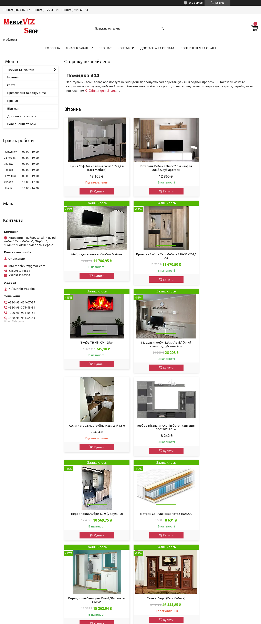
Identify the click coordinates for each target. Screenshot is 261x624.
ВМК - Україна (146, 532)
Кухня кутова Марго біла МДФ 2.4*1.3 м (95, 339)
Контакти (126, 48)
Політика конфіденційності (206, 620)
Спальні (12, 521)
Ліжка (10, 527)
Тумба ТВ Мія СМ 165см (161, 255)
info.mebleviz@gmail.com (26, 266)
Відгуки (13, 108)
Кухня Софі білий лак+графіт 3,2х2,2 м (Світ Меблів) (95, 167)
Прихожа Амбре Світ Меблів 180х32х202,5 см (95, 257)
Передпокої (15, 538)
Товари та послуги (20, 69)
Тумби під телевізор (21, 565)
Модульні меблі (17, 510)
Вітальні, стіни (16, 516)
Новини (13, 77)
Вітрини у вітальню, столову (27, 560)
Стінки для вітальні (103, 90)
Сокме (141, 521)
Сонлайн (142, 510)
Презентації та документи (26, 92)
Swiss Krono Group (149, 587)
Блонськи (143, 565)
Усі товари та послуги (238, 464)
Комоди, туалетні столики (25, 549)
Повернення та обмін (198, 48)
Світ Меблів (145, 516)
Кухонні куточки (18, 587)
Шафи (10, 543)
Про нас (105, 48)
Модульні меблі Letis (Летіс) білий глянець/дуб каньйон (227, 257)
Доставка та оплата (157, 48)
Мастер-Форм (146, 582)
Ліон (139, 527)
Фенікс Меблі (146, 549)
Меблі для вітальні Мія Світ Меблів (227, 171)
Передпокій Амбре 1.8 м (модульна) (227, 344)
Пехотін (142, 560)
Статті (11, 85)
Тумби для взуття (19, 571)
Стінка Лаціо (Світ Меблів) (227, 428)
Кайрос (141, 593)
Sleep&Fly (143, 543)
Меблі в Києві (77, 47)
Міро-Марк (144, 505)
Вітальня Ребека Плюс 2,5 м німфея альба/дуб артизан (161, 167)
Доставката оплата (85, 499)
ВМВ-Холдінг (146, 576)
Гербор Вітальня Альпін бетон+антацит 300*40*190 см (161, 340)
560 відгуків (195, 2)
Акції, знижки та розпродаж (26, 499)
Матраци (12, 582)
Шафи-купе (14, 576)
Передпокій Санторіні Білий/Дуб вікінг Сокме (161, 430)
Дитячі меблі (15, 532)
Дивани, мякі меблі (20, 505)
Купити (97, 191)
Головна (52, 48)
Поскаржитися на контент (172, 620)
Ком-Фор (143, 571)
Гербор (141, 499)
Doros (140, 598)
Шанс (140, 554)
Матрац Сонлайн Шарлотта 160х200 (95, 428)
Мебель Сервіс (147, 538)
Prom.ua (150, 616)
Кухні (10, 554)
